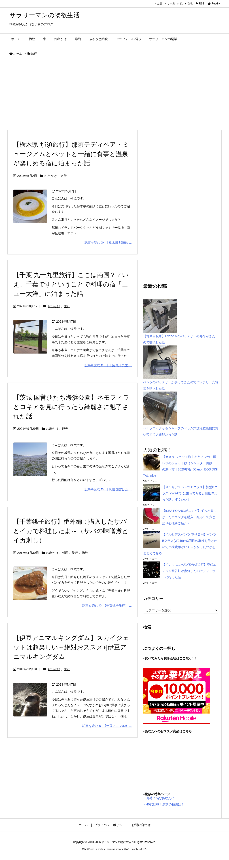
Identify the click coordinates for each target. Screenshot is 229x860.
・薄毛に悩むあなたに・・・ (163, 798)
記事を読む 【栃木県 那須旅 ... (108, 242)
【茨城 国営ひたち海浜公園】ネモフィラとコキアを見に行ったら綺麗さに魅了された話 (71, 407)
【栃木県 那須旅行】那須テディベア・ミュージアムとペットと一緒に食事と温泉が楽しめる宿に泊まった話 (71, 154)
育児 (190, 3)
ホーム (17, 53)
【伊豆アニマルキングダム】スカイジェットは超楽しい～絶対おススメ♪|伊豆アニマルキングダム (71, 647)
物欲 (85, 553)
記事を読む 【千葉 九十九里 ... (108, 365)
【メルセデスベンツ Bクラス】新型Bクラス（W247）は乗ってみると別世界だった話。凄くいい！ (189, 493)
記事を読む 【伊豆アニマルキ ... (107, 726)
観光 (65, 428)
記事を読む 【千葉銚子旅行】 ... (107, 605)
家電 (159, 3)
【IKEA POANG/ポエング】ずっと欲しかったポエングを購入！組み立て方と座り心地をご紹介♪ (189, 517)
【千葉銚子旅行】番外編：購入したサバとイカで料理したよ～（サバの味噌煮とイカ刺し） (70, 531)
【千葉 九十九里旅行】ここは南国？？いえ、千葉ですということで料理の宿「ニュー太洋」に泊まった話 (71, 284)
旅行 (63, 176)
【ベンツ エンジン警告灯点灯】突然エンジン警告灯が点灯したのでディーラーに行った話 (189, 571)
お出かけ (50, 176)
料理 (65, 553)
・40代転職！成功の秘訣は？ (163, 804)
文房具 (171, 3)
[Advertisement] (114, 93)
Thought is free (137, 849)
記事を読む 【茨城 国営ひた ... (108, 489)
